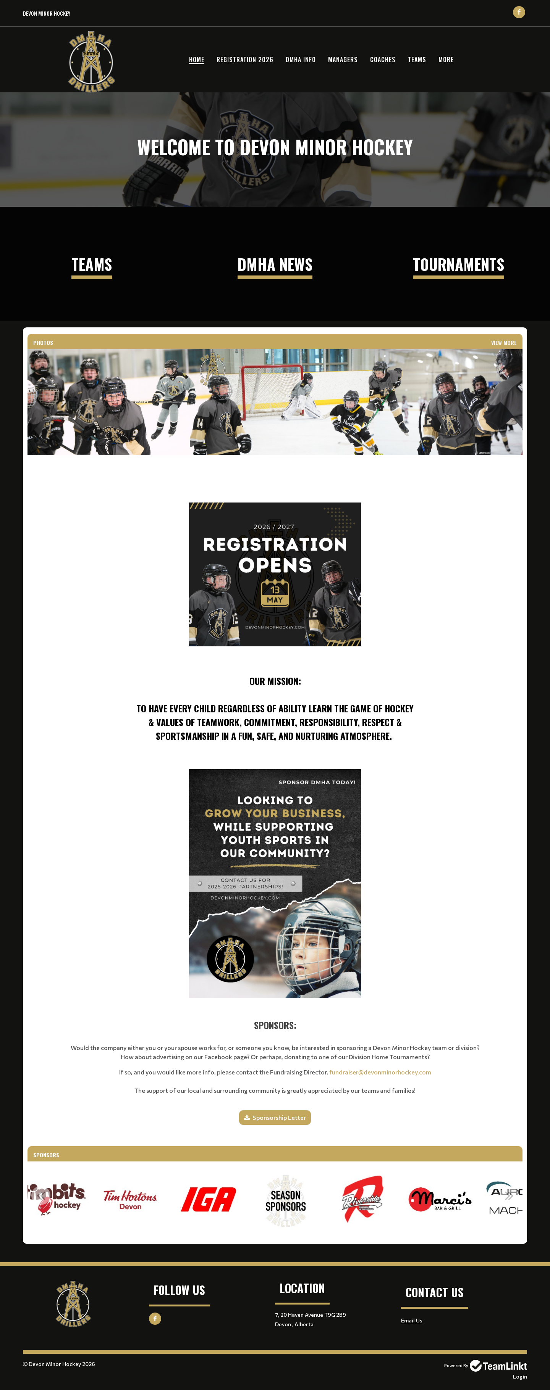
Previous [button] (40, 1195)
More (446, 59)
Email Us (411, 1320)
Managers (343, 59)
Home (196, 59)
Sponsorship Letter (279, 1117)
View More (504, 342)
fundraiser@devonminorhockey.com (380, 1072)
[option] (97, 1199)
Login (520, 1376)
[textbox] (275, 602)
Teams (417, 59)
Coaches (383, 59)
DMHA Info (301, 59)
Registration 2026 (245, 59)
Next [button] (509, 1195)
